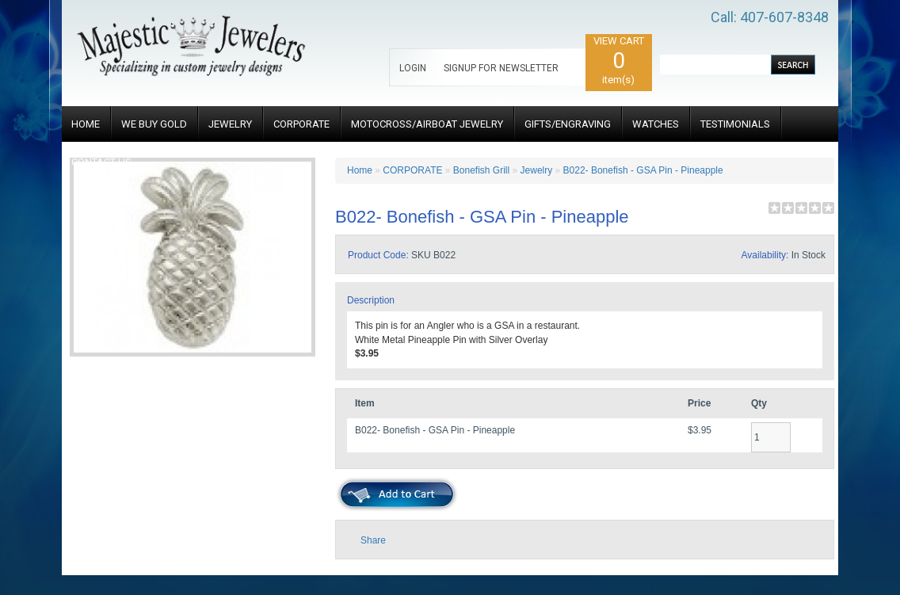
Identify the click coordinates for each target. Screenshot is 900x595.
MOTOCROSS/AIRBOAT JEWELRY (427, 124)
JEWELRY (230, 124)
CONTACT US (101, 162)
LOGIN (412, 68)
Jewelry (538, 170)
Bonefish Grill (481, 170)
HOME (85, 124)
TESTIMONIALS (735, 124)
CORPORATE (301, 124)
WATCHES (655, 124)
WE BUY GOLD (154, 124)
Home (359, 170)
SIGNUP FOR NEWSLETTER (501, 68)
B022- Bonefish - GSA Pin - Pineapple (643, 170)
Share (373, 540)
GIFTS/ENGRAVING (567, 124)
